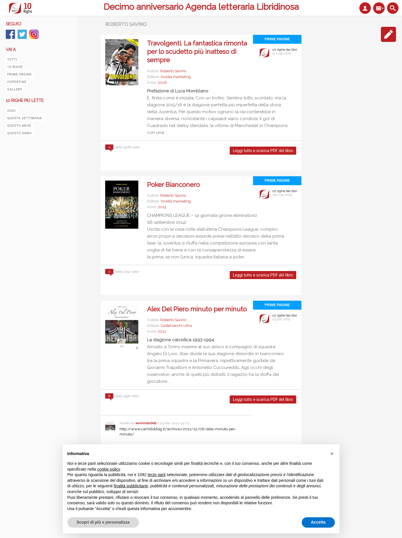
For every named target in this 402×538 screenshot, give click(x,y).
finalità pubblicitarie (131, 486)
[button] (332, 453)
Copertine (17, 82)
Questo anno (19, 133)
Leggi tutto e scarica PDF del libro (263, 150)
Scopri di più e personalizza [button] (103, 522)
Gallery (14, 89)
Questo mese (19, 126)
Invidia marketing (176, 77)
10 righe (15, 67)
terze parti (156, 474)
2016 (162, 82)
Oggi (11, 111)
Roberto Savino (173, 71)
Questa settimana (24, 118)
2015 (162, 207)
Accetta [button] (318, 522)
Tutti (12, 59)
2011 (162, 331)
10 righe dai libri (284, 50)
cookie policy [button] (108, 469)
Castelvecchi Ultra (176, 325)
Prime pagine (19, 74)
